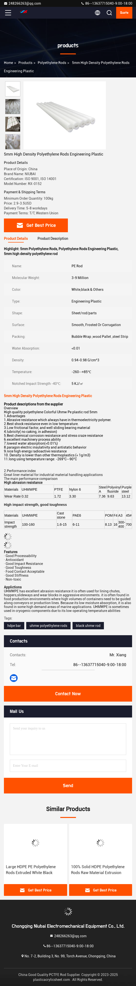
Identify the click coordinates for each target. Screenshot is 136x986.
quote (124, 12)
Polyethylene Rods (52, 63)
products (25, 63)
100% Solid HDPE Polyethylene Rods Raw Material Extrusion (97, 869)
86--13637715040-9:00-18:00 (106, 3)
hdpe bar (14, 626)
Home (8, 63)
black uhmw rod (88, 626)
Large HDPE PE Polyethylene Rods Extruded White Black (31, 869)
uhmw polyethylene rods (48, 626)
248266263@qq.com (22, 3)
